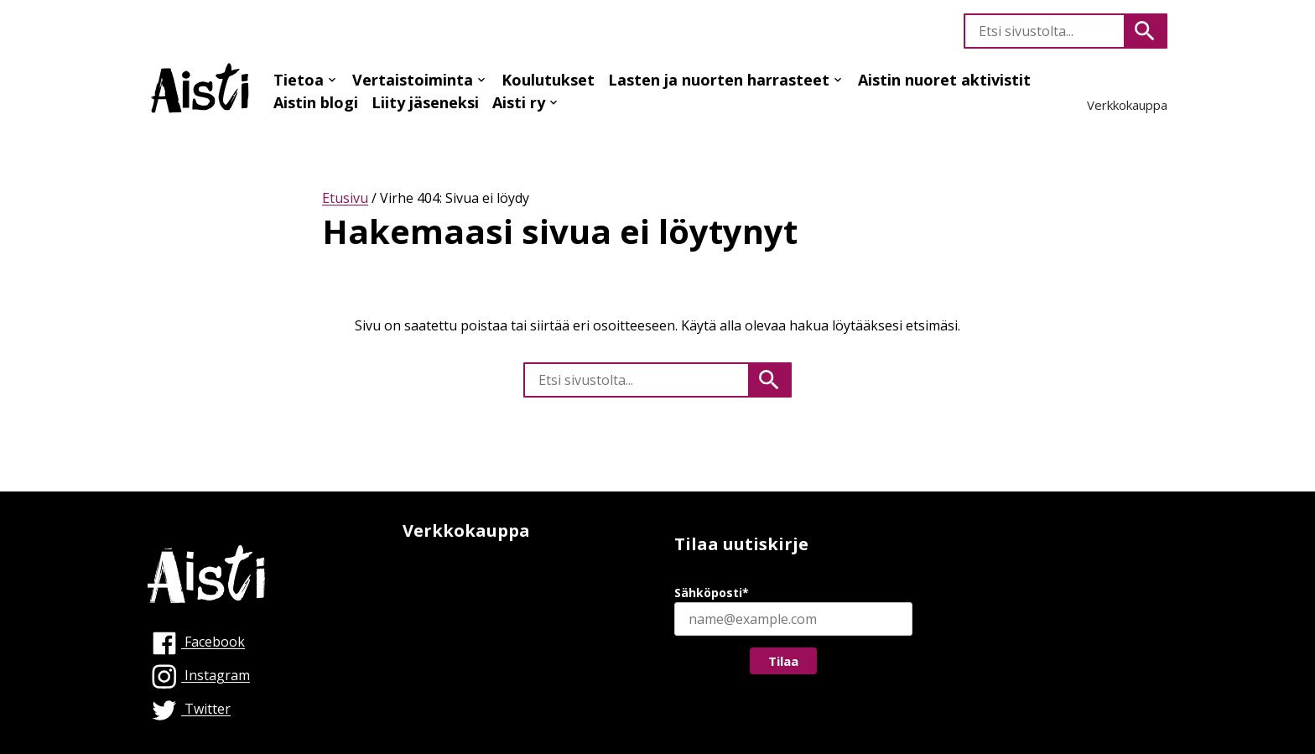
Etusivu (345, 198)
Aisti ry (518, 102)
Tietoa (298, 80)
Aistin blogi (315, 102)
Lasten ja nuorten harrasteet (718, 80)
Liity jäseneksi (425, 102)
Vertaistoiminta (412, 80)
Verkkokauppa (1127, 104)
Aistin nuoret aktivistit (944, 80)
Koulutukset (548, 80)
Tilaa (783, 661)
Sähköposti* (711, 593)
